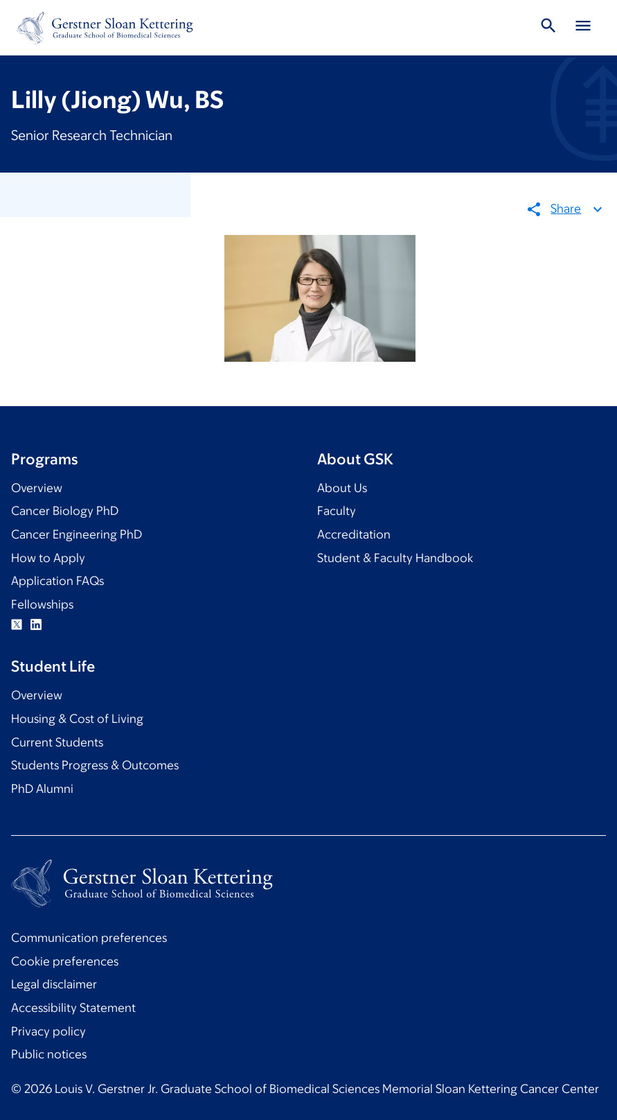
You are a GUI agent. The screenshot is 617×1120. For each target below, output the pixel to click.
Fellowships (42, 604)
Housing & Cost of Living (77, 719)
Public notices (49, 1054)
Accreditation (354, 534)
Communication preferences (89, 938)
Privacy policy (48, 1031)
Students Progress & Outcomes (95, 765)
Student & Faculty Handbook (395, 558)
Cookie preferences (64, 961)
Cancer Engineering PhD (76, 534)
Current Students (57, 742)
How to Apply (48, 558)
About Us (342, 488)
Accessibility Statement (73, 1008)
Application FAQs (57, 581)
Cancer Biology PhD (64, 511)
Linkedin (36, 624)
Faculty (336, 511)
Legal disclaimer (54, 984)
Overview (36, 488)
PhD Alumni (42, 789)
